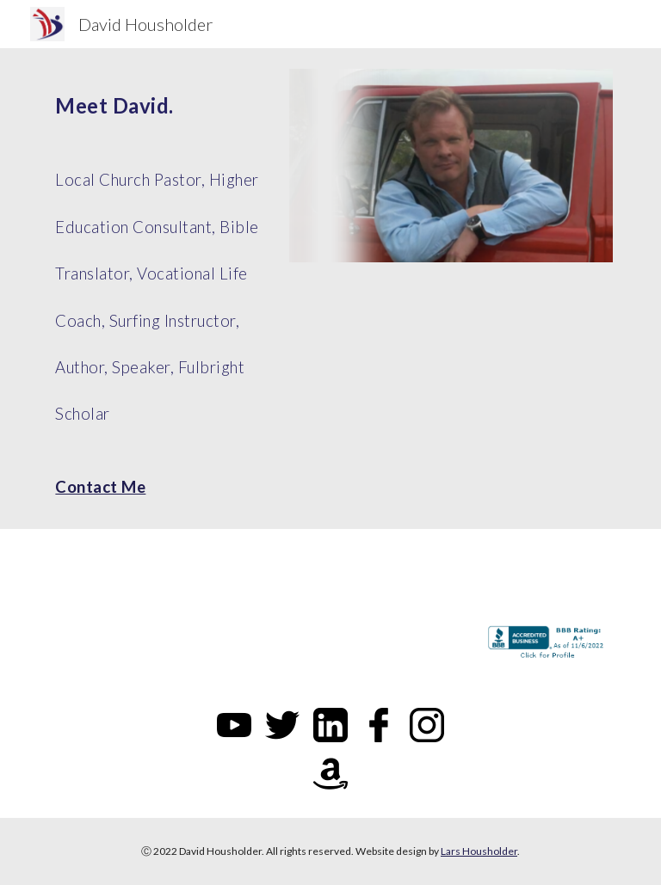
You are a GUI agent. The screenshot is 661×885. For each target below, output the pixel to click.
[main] (161, 288)
